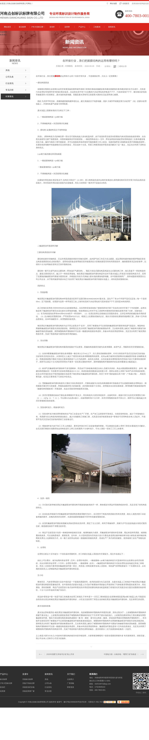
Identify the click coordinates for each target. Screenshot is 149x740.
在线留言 (125, 3)
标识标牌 (22, 27)
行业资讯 (48, 687)
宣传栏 (52, 27)
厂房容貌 (70, 683)
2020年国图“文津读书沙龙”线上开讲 (60, 654)
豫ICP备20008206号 (71, 702)
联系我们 (3, 35)
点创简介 (3, 32)
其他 (46, 679)
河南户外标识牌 (28, 683)
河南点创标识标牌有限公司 (22, 13)
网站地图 (113, 3)
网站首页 (7, 27)
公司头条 (48, 683)
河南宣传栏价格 (28, 687)
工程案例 (96, 27)
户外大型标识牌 (37, 27)
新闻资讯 (111, 27)
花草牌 (67, 27)
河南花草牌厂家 (28, 691)
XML (97, 702)
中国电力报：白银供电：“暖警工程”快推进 (120, 654)
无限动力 (91, 702)
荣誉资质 (70, 687)
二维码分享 (122, 66)
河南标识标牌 (27, 679)
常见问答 (48, 691)
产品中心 (81, 27)
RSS (101, 702)
